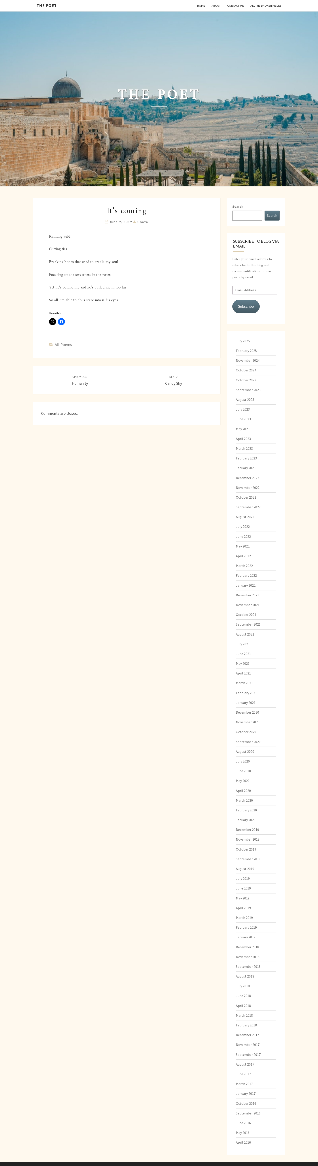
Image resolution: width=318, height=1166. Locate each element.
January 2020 (246, 820)
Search (237, 206)
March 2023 (244, 448)
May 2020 (243, 780)
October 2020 (246, 732)
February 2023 (246, 458)
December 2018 (247, 947)
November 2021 (247, 605)
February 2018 (246, 1025)
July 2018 (243, 986)
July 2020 (243, 761)
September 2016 (248, 1113)
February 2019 (246, 927)
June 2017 (243, 1074)
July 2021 (243, 644)
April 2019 (243, 908)
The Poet (46, 5)
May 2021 (243, 663)
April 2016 (243, 1142)
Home (201, 6)
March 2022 (244, 565)
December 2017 (247, 1035)
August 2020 (245, 751)
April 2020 (243, 790)
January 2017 (246, 1093)
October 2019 (246, 849)
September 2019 (248, 859)
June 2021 (243, 653)
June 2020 (243, 771)
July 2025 (243, 341)
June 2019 (243, 888)
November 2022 (247, 487)
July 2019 (243, 878)
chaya (142, 222)
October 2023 (246, 380)
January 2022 (246, 585)
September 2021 (248, 624)
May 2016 (243, 1132)
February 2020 (246, 810)
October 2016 (246, 1103)
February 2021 (246, 693)
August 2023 (245, 399)
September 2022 (248, 507)
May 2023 (243, 429)
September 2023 (248, 390)
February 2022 (246, 575)
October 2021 (246, 614)
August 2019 (245, 868)
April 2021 (243, 673)
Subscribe (246, 306)
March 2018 (244, 1015)
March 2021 (244, 683)
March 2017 (244, 1083)
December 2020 (247, 712)
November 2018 (247, 957)
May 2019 (243, 898)
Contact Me (235, 6)
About (216, 6)
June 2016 (243, 1123)
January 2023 (246, 468)
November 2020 (247, 722)
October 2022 (246, 497)
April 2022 (243, 556)
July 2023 (243, 409)
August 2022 (245, 517)
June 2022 (243, 536)
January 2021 (246, 702)
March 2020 (244, 800)
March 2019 (244, 917)
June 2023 (243, 419)
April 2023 (243, 438)
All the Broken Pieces (266, 6)
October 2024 (246, 370)
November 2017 (247, 1044)
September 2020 (248, 742)
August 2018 (245, 976)
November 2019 (247, 839)
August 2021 (245, 634)
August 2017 (245, 1064)
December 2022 (247, 478)
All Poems (63, 344)
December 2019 (247, 829)
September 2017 (248, 1054)
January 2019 (246, 937)
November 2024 (247, 360)
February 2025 (246, 350)
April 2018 (243, 1005)
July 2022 (243, 526)
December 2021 (247, 595)
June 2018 (243, 995)
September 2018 (248, 966)
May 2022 (243, 546)
